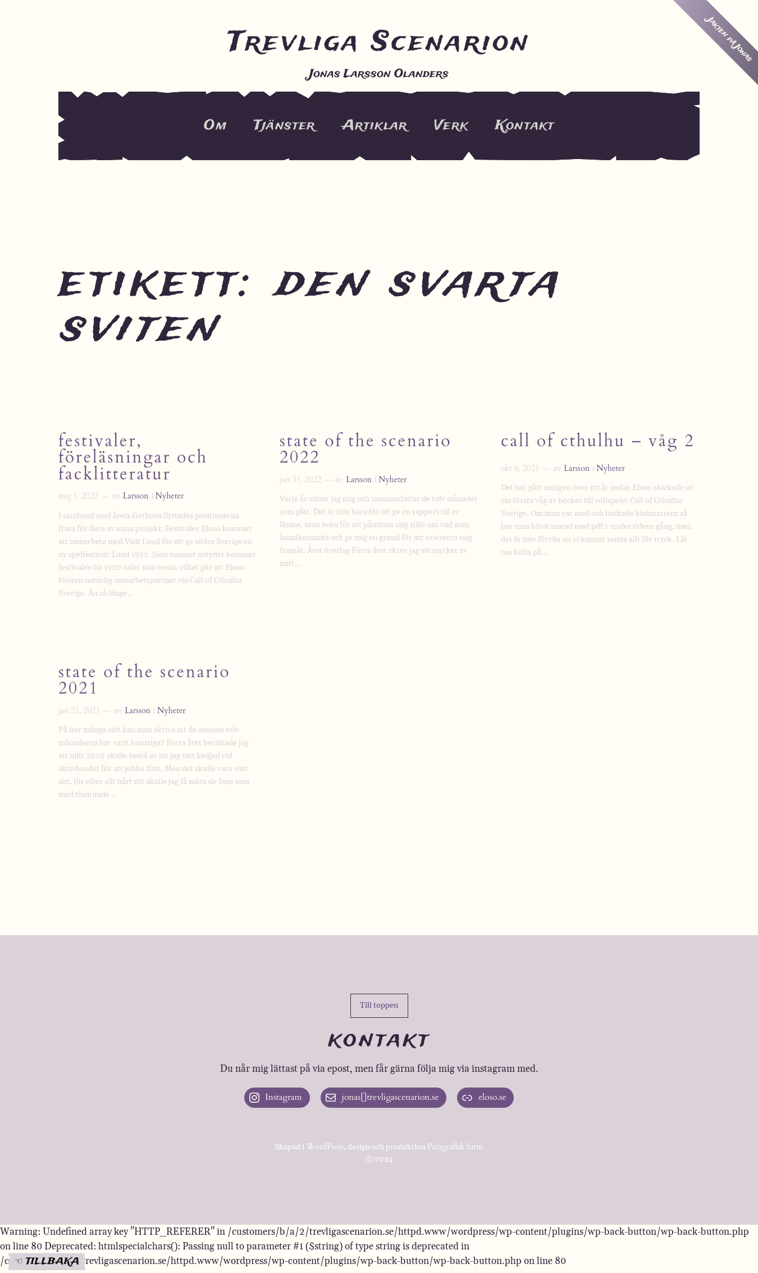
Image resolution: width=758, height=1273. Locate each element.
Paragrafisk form (455, 1146)
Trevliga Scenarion (379, 42)
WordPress (325, 1146)
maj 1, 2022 (78, 496)
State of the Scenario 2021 (144, 681)
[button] (379, 1006)
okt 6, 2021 (520, 468)
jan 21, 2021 (79, 710)
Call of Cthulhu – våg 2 (598, 442)
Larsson (136, 496)
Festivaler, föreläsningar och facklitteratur (133, 458)
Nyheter (170, 496)
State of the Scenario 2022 (365, 450)
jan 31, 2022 (300, 479)
